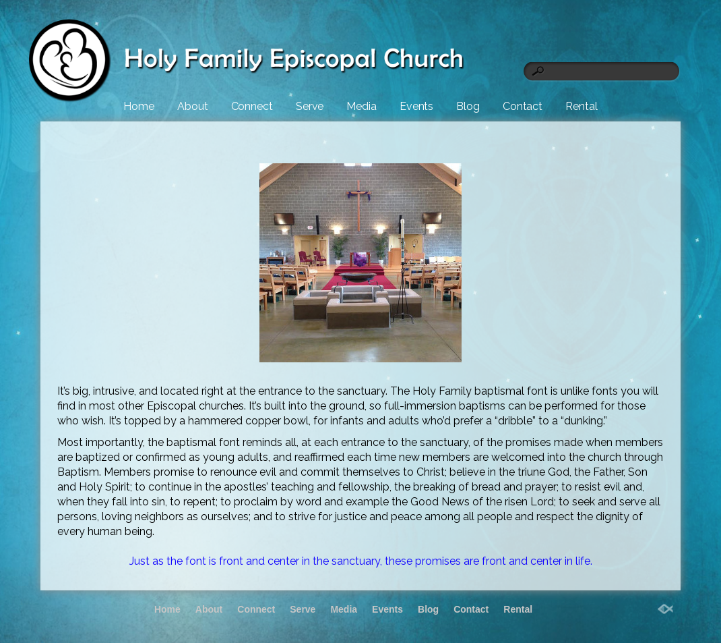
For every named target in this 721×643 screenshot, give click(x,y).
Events (416, 106)
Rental (581, 106)
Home (138, 106)
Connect (252, 106)
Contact (522, 106)
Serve (310, 106)
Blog (468, 106)
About (192, 106)
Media (361, 106)
